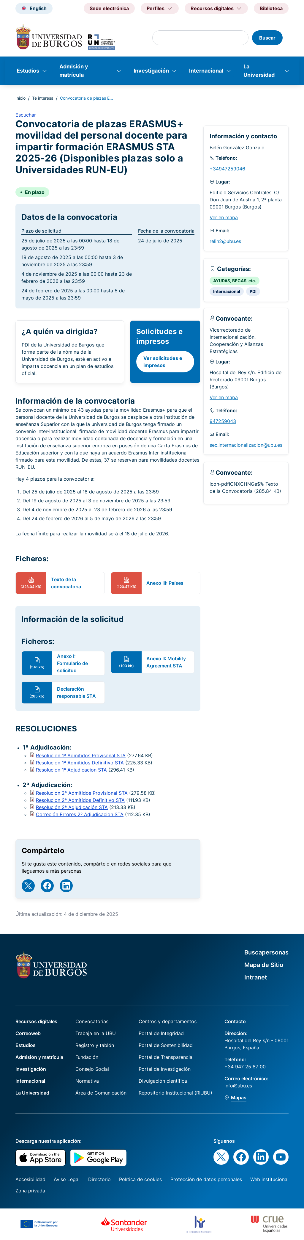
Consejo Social (92, 1069)
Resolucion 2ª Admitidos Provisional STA (82, 793)
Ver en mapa (224, 217)
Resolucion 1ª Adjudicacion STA (71, 770)
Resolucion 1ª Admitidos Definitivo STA (80, 763)
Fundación (86, 1057)
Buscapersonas (266, 952)
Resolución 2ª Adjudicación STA (72, 807)
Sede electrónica (109, 8)
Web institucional (269, 1179)
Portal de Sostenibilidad (166, 1045)
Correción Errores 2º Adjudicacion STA (80, 814)
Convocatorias (91, 1021)
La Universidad (259, 70)
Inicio (20, 98)
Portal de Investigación (165, 1069)
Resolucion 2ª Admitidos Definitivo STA (80, 800)
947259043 (223, 421)
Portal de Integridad (161, 1033)
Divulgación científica (163, 1081)
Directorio (99, 1179)
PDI (253, 291)
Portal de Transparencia (165, 1057)
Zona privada (30, 1191)
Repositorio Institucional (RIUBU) (175, 1093)
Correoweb (28, 1033)
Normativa (87, 1081)
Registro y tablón (94, 1045)
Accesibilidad (30, 1179)
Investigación (151, 71)
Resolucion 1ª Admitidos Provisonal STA (81, 755)
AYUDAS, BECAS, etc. (234, 280)
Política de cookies (140, 1179)
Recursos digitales (36, 1021)
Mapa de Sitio (263, 964)
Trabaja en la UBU (95, 1033)
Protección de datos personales (206, 1179)
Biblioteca (271, 8)
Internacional (206, 71)
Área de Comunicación (100, 1093)
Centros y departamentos (168, 1021)
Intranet (255, 977)
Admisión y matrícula (73, 70)
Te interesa (42, 98)
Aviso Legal (67, 1179)
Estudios (28, 71)
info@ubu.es (238, 1086)
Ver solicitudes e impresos (162, 361)
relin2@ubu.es (225, 241)
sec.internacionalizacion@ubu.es (246, 445)
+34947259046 (227, 169)
